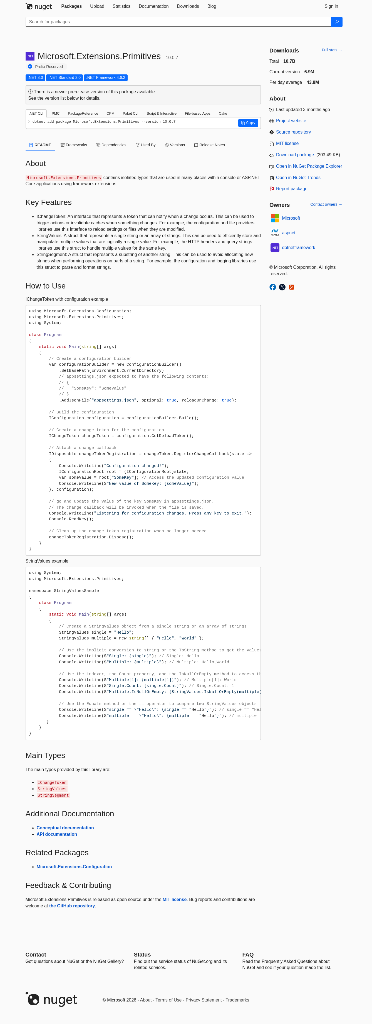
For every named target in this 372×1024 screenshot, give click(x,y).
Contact (36, 955)
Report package (291, 188)
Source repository (293, 132)
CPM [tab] (110, 113)
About (146, 1000)
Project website (291, 120)
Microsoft (291, 218)
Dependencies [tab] (111, 145)
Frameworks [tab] (74, 145)
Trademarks (237, 1000)
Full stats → (332, 50)
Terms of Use (168, 1000)
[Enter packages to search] (178, 22)
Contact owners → (326, 204)
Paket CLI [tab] (130, 113)
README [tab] (40, 145)
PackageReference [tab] (83, 113)
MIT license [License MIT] (287, 143)
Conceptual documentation (65, 827)
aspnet (289, 232)
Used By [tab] (146, 145)
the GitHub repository (72, 905)
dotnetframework (298, 247)
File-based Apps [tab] (197, 113)
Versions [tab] (175, 145)
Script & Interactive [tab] (162, 113)
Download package (295, 154)
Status (142, 955)
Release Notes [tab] (209, 145)
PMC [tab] (55, 113)
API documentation (57, 834)
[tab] (71, 6)
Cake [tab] (223, 113)
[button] (248, 123)
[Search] (337, 22)
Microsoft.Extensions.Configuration (74, 866)
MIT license (175, 899)
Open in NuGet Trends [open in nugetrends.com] (298, 177)
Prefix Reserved (49, 66)
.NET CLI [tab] (36, 113)
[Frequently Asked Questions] (248, 955)
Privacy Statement (204, 1000)
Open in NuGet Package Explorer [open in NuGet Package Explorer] (309, 166)
